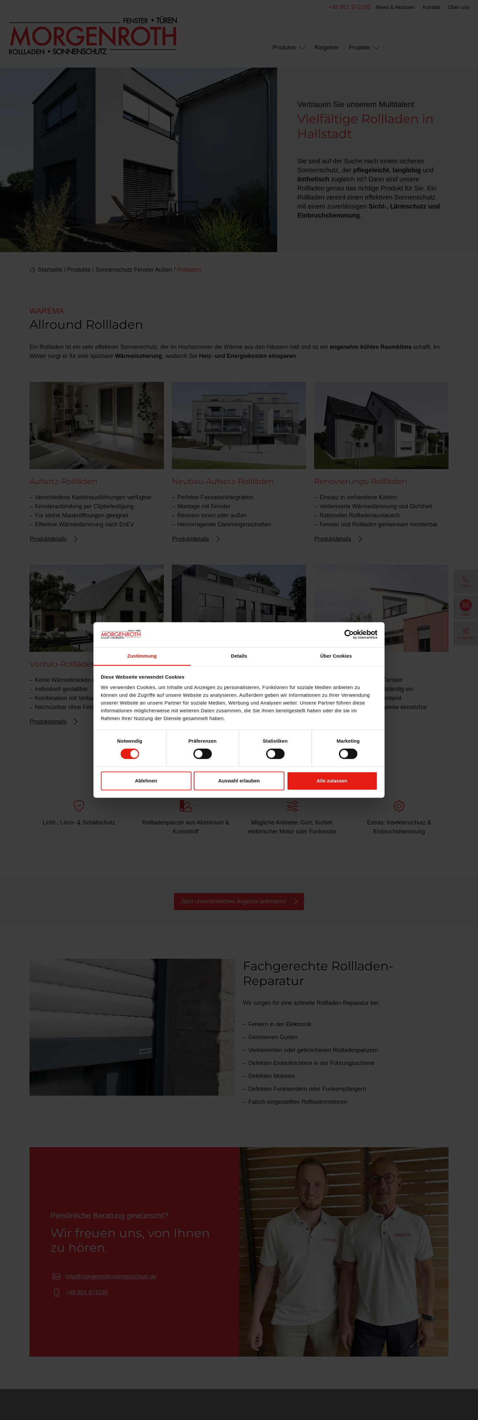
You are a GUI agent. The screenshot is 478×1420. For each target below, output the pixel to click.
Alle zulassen (332, 780)
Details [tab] (239, 656)
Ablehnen (146, 780)
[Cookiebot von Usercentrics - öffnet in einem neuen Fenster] (349, 635)
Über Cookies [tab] (336, 656)
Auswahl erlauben (239, 780)
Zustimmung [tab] (142, 656)
